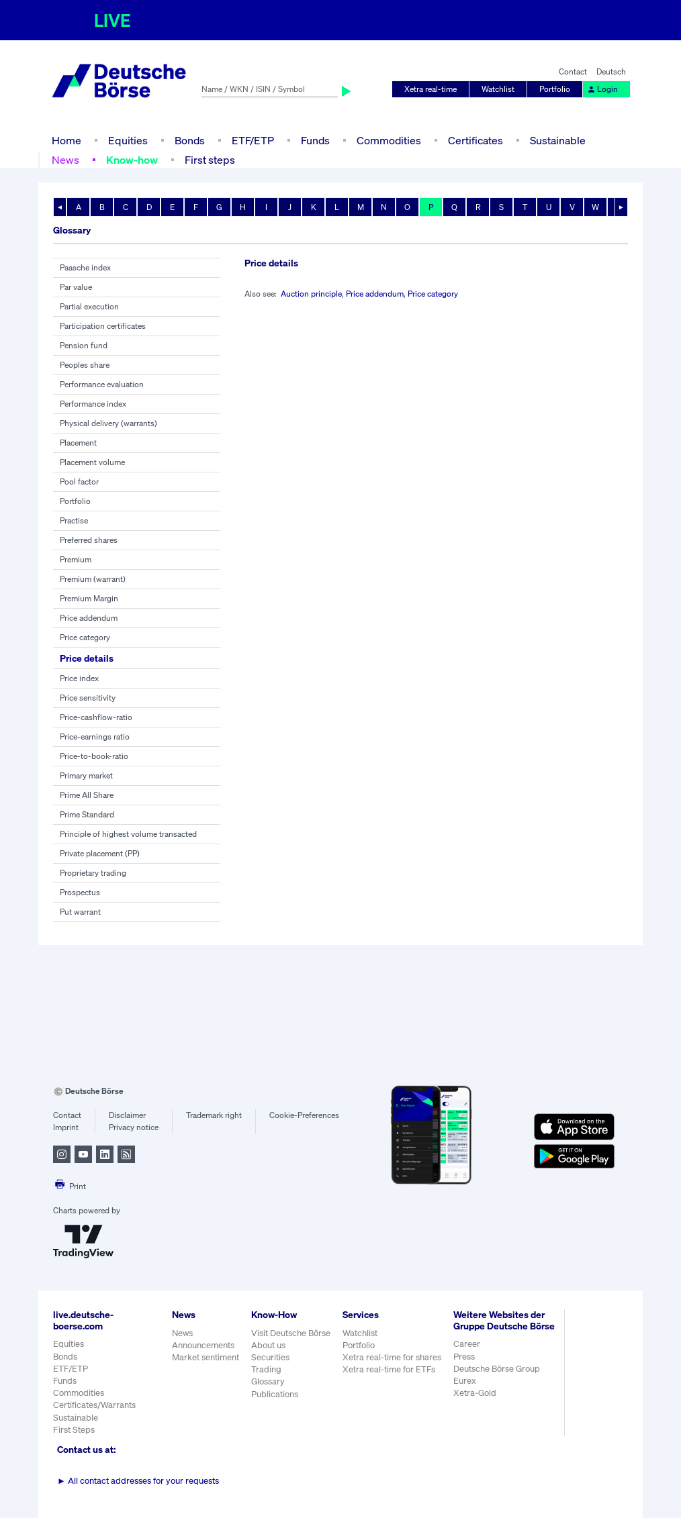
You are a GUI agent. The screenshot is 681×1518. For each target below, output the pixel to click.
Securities (270, 1357)
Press (464, 1356)
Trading (266, 1369)
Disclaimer (127, 1115)
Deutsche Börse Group (496, 1368)
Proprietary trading (93, 873)
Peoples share (84, 365)
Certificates (475, 140)
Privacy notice (133, 1127)
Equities (128, 140)
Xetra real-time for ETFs (389, 1369)
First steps (210, 159)
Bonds (190, 140)
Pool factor (79, 481)
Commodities (389, 140)
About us (268, 1345)
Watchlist (498, 89)
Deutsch (611, 71)
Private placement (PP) (100, 853)
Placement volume (92, 462)
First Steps (74, 1429)
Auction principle (311, 294)
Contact (573, 71)
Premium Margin (89, 598)
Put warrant (80, 912)
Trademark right (214, 1115)
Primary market (86, 775)
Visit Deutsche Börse (290, 1333)
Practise (74, 520)
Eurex (464, 1380)
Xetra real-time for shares (392, 1357)
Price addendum (89, 618)
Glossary (268, 1381)
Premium (75, 559)
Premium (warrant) (93, 579)
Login (602, 89)
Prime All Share (87, 795)
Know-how (132, 159)
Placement (78, 443)
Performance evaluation (102, 384)
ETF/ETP (253, 140)
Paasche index (85, 267)
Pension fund (83, 345)
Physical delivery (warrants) (108, 423)
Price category (85, 637)
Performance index (93, 404)
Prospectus (80, 892)
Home (66, 140)
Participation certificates (103, 326)
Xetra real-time (430, 89)
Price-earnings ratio (95, 736)
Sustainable (558, 140)
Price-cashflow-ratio (96, 717)
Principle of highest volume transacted (128, 834)
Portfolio (554, 89)
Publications (274, 1394)
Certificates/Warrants (94, 1405)
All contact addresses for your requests (138, 1480)
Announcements (203, 1345)
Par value (76, 287)
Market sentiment (205, 1357)
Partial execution (89, 306)
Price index (79, 678)
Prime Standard (87, 814)
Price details (87, 658)
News (65, 159)
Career (466, 1344)
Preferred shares (89, 540)
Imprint (66, 1127)
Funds (315, 140)
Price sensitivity (88, 698)
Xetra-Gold (474, 1393)
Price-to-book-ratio (94, 756)
